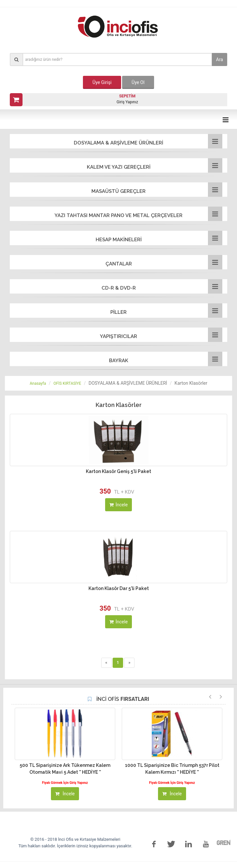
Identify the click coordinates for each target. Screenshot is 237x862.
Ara (219, 59)
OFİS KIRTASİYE (67, 383)
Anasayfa (38, 383)
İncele (118, 504)
